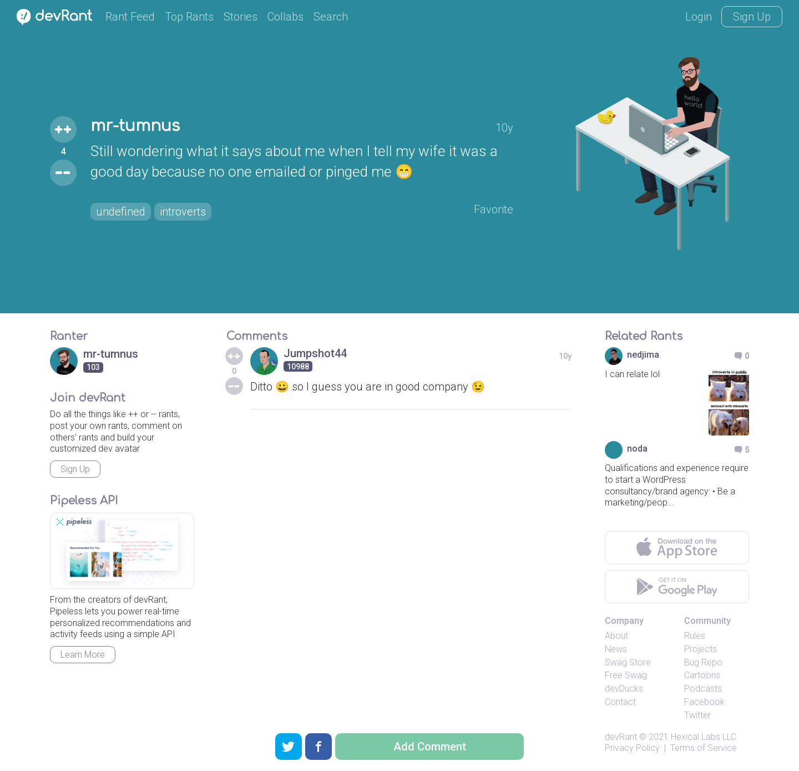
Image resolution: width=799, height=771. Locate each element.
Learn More (82, 654)
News (616, 649)
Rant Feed (130, 16)
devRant (621, 737)
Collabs (285, 16)
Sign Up (752, 16)
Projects (700, 649)
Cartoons (702, 675)
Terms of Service (703, 748)
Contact (620, 702)
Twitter (697, 715)
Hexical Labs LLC (703, 737)
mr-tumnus (135, 126)
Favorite (493, 209)
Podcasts (703, 688)
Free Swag (626, 675)
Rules (694, 635)
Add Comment (429, 746)
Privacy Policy (632, 748)
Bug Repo (703, 662)
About (616, 635)
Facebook (704, 702)
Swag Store (628, 662)
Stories (240, 16)
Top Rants (189, 16)
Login (698, 16)
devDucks (624, 688)
